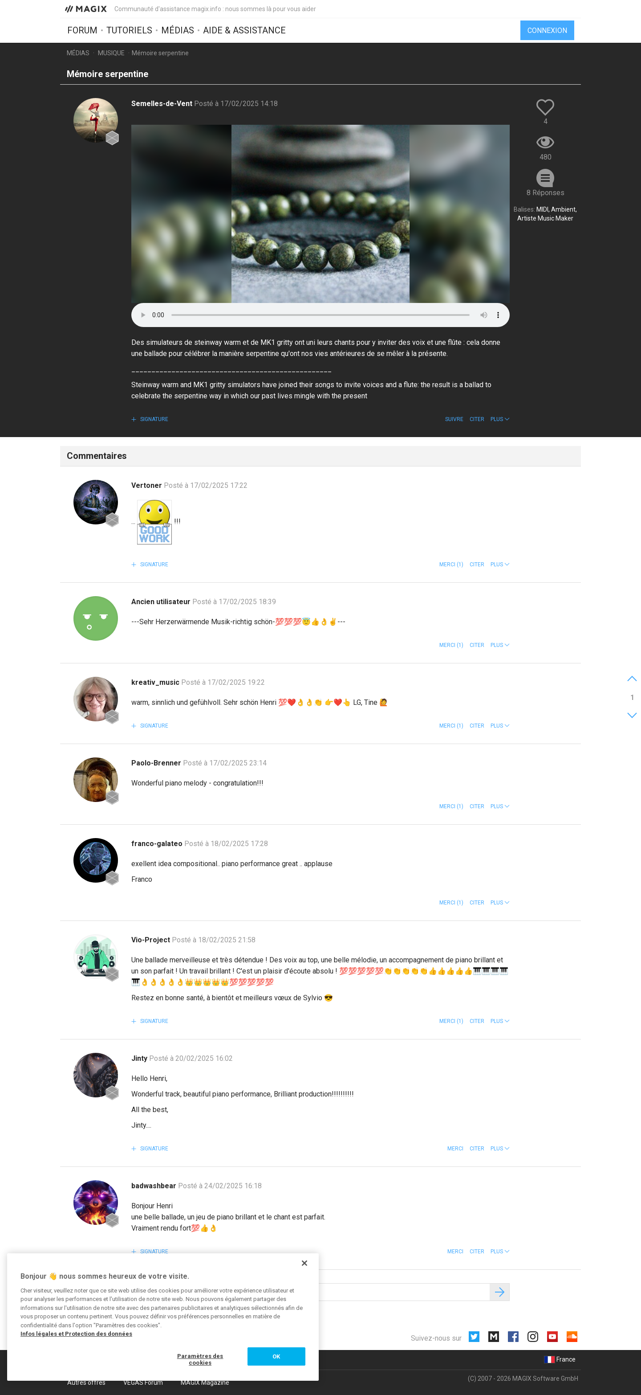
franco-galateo (157, 843)
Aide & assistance (244, 30)
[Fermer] (304, 1263)
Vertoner (147, 485)
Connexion (547, 30)
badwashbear (154, 1186)
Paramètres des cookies (200, 1359)
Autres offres (86, 1382)
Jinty (140, 1058)
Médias (177, 30)
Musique (111, 53)
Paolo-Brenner (157, 763)
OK (276, 1356)
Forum (82, 30)
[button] (500, 419)
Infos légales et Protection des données (76, 1333)
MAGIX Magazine (205, 1382)
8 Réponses (545, 192)
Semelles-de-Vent (162, 103)
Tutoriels (129, 30)
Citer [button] (477, 419)
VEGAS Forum (143, 1382)
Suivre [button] (454, 419)
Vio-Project (151, 940)
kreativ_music (156, 682)
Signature (153, 419)
